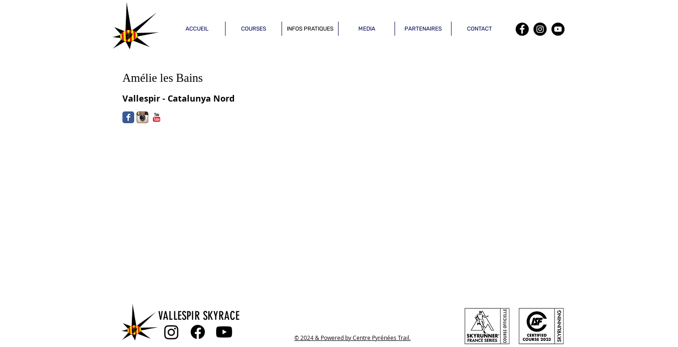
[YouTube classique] (156, 117)
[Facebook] (522, 29)
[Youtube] (224, 332)
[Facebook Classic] (128, 117)
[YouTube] (558, 29)
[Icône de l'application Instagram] (142, 117)
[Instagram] (540, 29)
